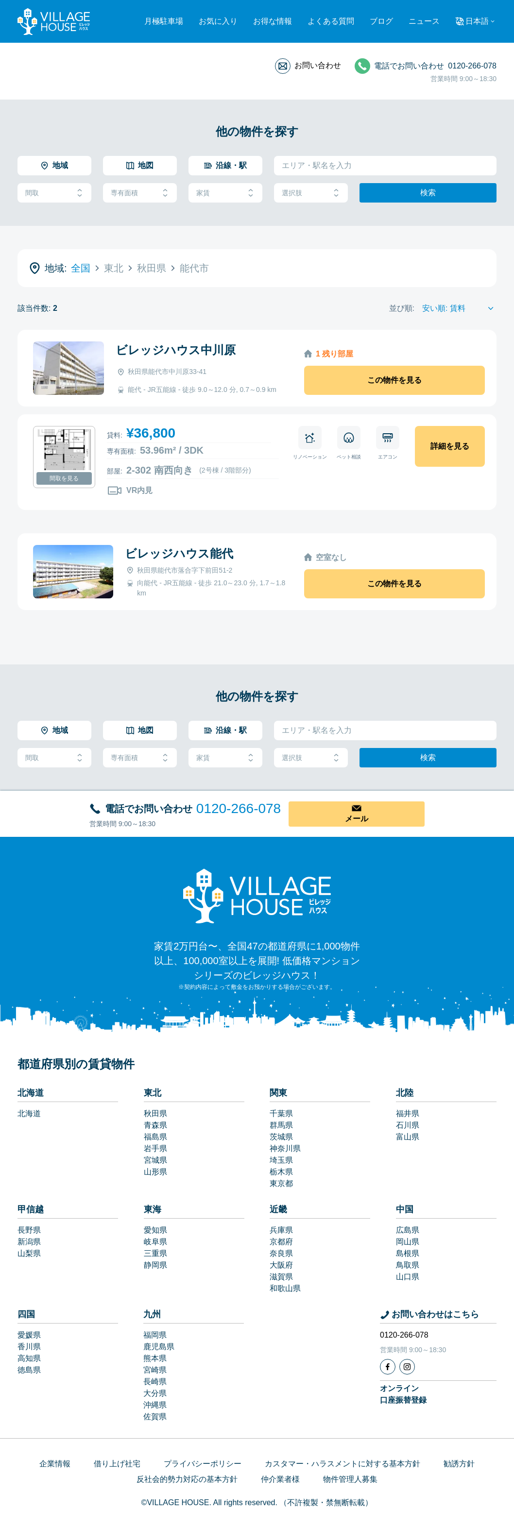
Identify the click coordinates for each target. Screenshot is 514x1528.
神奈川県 (285, 1148)
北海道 (30, 1093)
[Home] (257, 895)
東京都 (281, 1183)
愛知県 (155, 1230)
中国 (404, 1209)
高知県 (29, 1358)
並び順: (401, 308)
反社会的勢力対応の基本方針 (187, 1479)
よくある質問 (331, 21)
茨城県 (281, 1137)
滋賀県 (281, 1277)
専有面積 (140, 193)
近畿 (278, 1209)
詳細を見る (449, 446)
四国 (26, 1314)
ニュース (424, 21)
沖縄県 (155, 1405)
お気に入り (218, 21)
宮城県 (155, 1160)
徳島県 (29, 1370)
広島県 (407, 1230)
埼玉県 (281, 1160)
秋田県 (155, 1113)
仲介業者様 (280, 1479)
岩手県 (155, 1148)
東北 (152, 1093)
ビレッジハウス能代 (179, 553)
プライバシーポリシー (202, 1464)
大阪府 (281, 1265)
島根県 (407, 1253)
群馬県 (281, 1125)
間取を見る (64, 478)
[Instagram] (407, 1367)
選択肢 (311, 193)
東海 (152, 1209)
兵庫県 (281, 1230)
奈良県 (281, 1253)
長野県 (29, 1230)
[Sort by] (459, 308)
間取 (54, 193)
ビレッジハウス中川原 (176, 350)
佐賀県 (155, 1416)
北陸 (404, 1093)
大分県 (155, 1393)
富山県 (407, 1137)
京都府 (281, 1242)
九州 (152, 1314)
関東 (278, 1093)
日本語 (477, 21)
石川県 (407, 1125)
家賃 (225, 193)
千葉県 (281, 1113)
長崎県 (155, 1381)
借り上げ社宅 (117, 1464)
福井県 (407, 1113)
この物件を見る (394, 380)
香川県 (29, 1346)
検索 (428, 192)
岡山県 (407, 1242)
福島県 (155, 1137)
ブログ (381, 21)
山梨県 (29, 1253)
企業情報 (54, 1464)
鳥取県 (407, 1265)
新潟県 (29, 1242)
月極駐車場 (163, 21)
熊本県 (155, 1358)
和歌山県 (285, 1288)
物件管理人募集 (350, 1479)
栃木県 (281, 1172)
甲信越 (30, 1209)
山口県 (407, 1277)
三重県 (155, 1253)
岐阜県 (155, 1242)
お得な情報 (272, 21)
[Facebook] (387, 1367)
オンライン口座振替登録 (403, 1394)
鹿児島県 (158, 1346)
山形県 (155, 1172)
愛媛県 (29, 1335)
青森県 (155, 1125)
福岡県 (155, 1335)
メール (356, 819)
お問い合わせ (317, 65)
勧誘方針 (459, 1464)
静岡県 (155, 1265)
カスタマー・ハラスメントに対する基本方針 (342, 1464)
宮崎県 (155, 1370)
